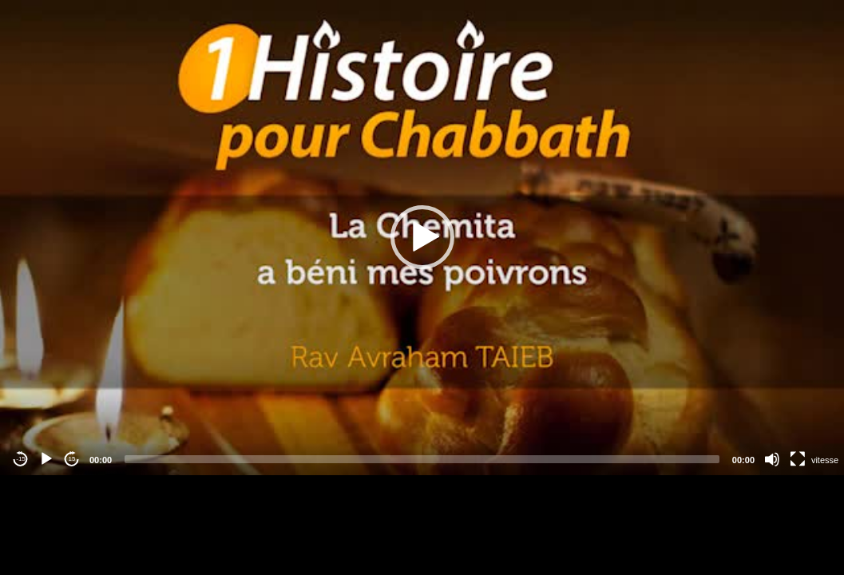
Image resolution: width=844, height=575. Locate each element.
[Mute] (772, 459)
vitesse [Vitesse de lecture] (824, 460)
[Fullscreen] (798, 459)
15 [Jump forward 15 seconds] (72, 458)
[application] (422, 237)
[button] (422, 237)
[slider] (422, 459)
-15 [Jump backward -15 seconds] (21, 458)
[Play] (46, 459)
